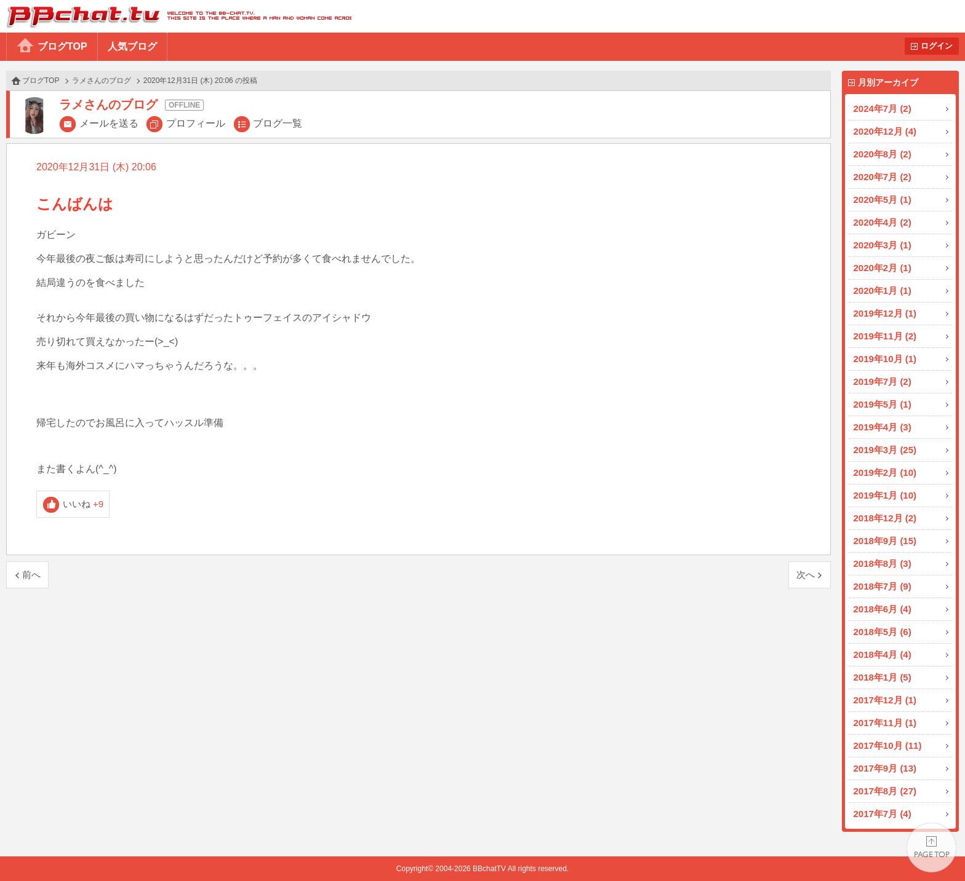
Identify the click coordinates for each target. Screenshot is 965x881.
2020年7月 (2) (882, 177)
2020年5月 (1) (882, 199)
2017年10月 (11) (888, 745)
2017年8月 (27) (885, 791)
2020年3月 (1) (882, 245)
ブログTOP (62, 46)
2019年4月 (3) (882, 427)
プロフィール (195, 123)
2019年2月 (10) (885, 472)
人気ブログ (132, 46)
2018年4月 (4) (882, 654)
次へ (805, 574)
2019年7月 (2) (882, 381)
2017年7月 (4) (882, 813)
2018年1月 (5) (882, 677)
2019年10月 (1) (885, 359)
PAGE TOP (931, 847)
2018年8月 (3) (882, 563)
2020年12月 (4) (885, 131)
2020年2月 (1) (882, 268)
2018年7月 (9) (882, 586)
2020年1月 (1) (882, 290)
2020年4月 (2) (882, 222)
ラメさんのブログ (101, 80)
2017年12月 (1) (885, 700)
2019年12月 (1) (885, 313)
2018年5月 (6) (882, 631)
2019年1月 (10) (885, 495)
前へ (31, 574)
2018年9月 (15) (885, 540)
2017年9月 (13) (885, 768)
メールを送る (108, 123)
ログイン (937, 45)
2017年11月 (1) (885, 722)
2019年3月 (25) (885, 449)
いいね (83, 504)
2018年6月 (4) (882, 609)
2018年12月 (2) (885, 518)
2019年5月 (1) (882, 404)
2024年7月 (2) (882, 108)
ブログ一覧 (277, 123)
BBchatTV (175, 16)
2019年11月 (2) (885, 336)
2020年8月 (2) (882, 154)
